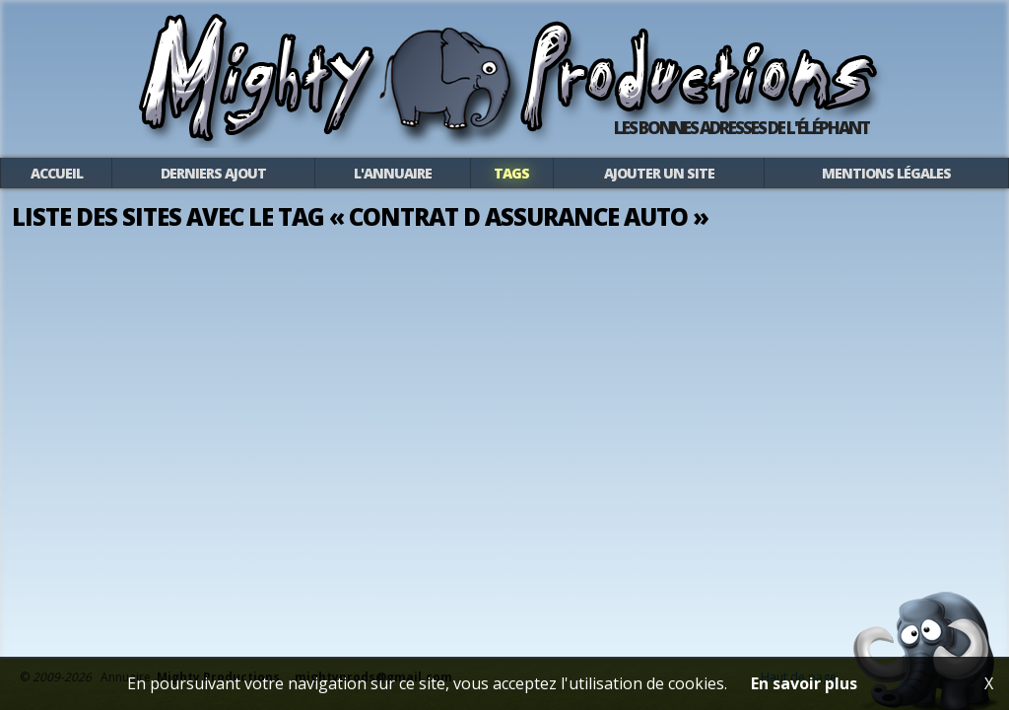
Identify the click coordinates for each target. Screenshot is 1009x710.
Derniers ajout (213, 173)
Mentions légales (886, 173)
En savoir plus (804, 683)
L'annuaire (393, 173)
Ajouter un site (659, 173)
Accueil (57, 173)
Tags (511, 173)
